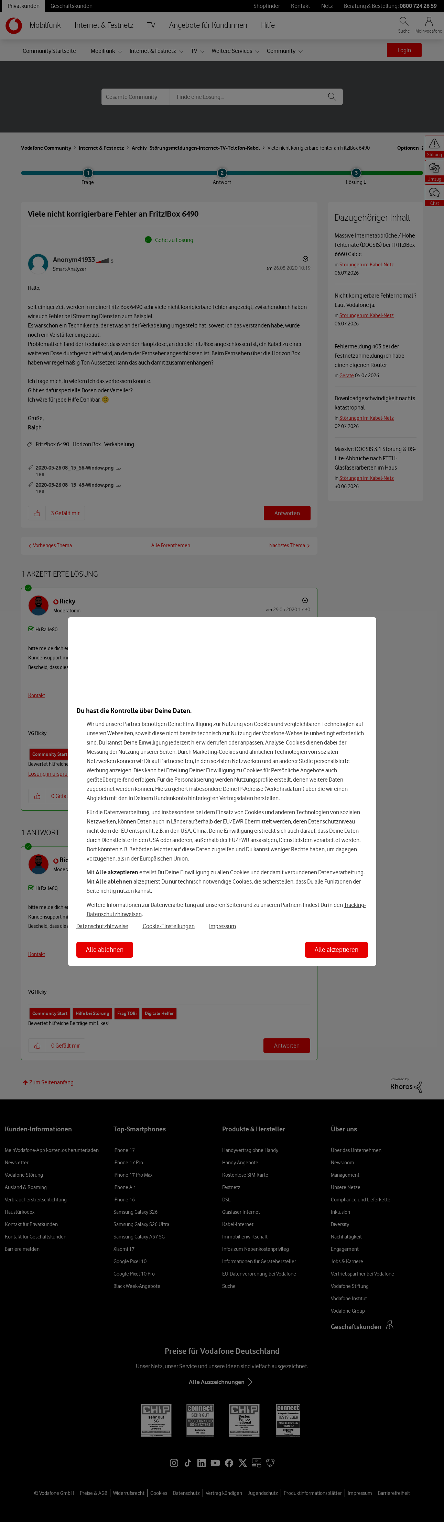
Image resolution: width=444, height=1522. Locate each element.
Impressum (222, 926)
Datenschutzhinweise (102, 926)
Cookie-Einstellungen (169, 926)
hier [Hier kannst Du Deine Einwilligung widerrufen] (196, 742)
